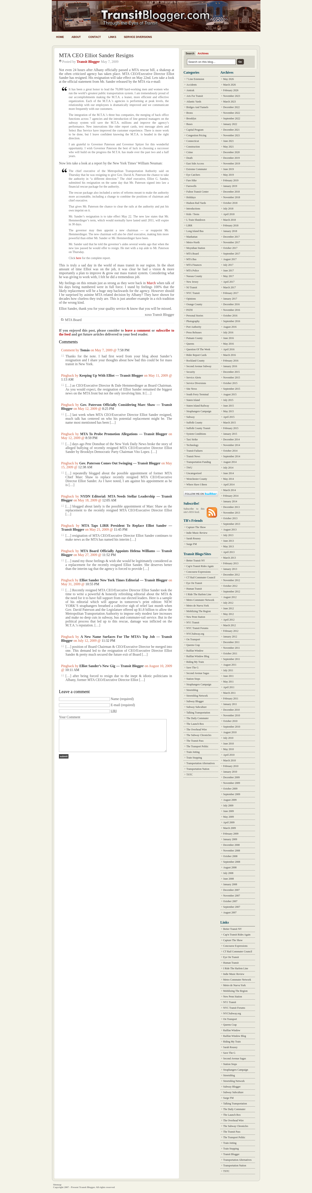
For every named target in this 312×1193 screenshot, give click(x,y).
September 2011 (231, 659)
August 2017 (230, 259)
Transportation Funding (198, 462)
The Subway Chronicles (198, 735)
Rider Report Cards (196, 355)
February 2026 (230, 90)
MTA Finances (194, 264)
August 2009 (230, 799)
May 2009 (228, 816)
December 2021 (231, 129)
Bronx (189, 112)
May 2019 (228, 174)
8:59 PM (91, 438)
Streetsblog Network (197, 695)
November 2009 (231, 783)
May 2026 (228, 79)
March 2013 (229, 557)
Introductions (193, 208)
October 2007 (230, 901)
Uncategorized (194, 473)
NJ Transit (191, 287)
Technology (192, 445)
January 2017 (230, 298)
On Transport (193, 639)
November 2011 (231, 647)
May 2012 (228, 614)
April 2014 (228, 484)
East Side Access (195, 163)
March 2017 (229, 287)
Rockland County (195, 360)
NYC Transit (193, 293)
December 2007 (231, 890)
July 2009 (228, 805)
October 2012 (230, 585)
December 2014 (231, 439)
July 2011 (228, 670)
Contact (94, 37)
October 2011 (230, 653)
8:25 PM (108, 408)
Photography (193, 321)
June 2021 (228, 141)
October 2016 (230, 315)
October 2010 (230, 721)
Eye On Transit (194, 583)
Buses (189, 124)
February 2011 (230, 698)
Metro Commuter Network (200, 599)
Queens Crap (193, 645)
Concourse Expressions (198, 571)
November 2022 (231, 112)
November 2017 (231, 242)
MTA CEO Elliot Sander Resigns (96, 55)
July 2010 (228, 737)
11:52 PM (109, 555)
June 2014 (228, 473)
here (78, 258)
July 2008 (228, 873)
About (76, 37)
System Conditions (196, 433)
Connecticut (192, 141)
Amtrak (190, 90)
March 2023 (229, 101)
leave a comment (137, 330)
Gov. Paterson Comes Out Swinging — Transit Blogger (120, 463)
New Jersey (192, 281)
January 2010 (230, 771)
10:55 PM (92, 584)
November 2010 (231, 715)
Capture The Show (196, 527)
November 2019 (231, 163)
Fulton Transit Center (197, 191)
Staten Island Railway (197, 405)
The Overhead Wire (196, 729)
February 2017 (230, 293)
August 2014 (230, 462)
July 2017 (228, 264)
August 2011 (229, 664)
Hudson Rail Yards (196, 202)
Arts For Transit (194, 95)
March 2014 (229, 490)
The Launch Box (195, 723)
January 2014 (230, 501)
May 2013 (228, 546)
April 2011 (228, 687)
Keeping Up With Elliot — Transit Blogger (111, 375)
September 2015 (231, 388)
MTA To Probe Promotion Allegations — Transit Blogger (123, 434)
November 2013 (231, 512)
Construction (193, 146)
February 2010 (230, 766)
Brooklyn (191, 118)
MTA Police (192, 270)
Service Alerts (193, 377)
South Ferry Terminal (197, 394)
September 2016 (231, 321)
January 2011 (230, 704)
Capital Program (194, 129)
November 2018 (231, 197)
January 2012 (230, 636)
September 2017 (231, 253)
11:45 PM (120, 529)
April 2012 (228, 619)
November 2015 (231, 377)
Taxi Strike (192, 439)
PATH (189, 309)
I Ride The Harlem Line (198, 594)
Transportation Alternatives (200, 763)
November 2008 (231, 850)
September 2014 (231, 456)
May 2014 (228, 478)
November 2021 (231, 135)
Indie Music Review (196, 532)
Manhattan (191, 236)
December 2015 (231, 371)
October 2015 (230, 383)
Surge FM (191, 544)
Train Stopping (194, 757)
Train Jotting (193, 752)
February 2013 (230, 563)
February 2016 (230, 360)
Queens (190, 343)
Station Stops (193, 678)
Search (190, 53)
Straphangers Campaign (198, 411)
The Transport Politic (197, 746)
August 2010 (230, 732)
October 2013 (230, 518)
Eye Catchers (193, 174)
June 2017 (228, 270)
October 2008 (230, 856)
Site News (191, 388)
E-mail (115, 705)
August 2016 (230, 326)
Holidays (191, 197)
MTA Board (73, 320)
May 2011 (228, 681)
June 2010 (228, 743)
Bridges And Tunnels (197, 107)
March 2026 (229, 84)
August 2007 (230, 912)
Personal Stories (194, 315)
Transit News (193, 456)
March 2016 (229, 355)
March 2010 (229, 760)
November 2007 (231, 895)
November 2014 (231, 445)
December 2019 (231, 157)
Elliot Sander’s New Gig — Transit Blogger (111, 666)
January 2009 (230, 839)
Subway (190, 416)
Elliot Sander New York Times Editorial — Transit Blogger (124, 580)
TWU (189, 467)
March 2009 (229, 828)
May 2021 (228, 146)
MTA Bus (191, 259)
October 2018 (230, 202)
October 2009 (230, 788)
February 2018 (230, 225)
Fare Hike (191, 180)
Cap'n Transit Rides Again (200, 566)
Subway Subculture (196, 706)
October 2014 (230, 450)
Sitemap (57, 1184)
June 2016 (228, 338)
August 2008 (230, 867)
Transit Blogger (88, 61)
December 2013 (231, 507)
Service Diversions (138, 37)
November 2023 (231, 95)
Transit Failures (194, 450)
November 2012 (231, 580)
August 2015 (230, 394)
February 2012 (230, 630)
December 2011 (231, 642)
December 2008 (231, 844)
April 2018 (228, 214)
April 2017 (228, 281)
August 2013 (230, 529)
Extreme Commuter (196, 169)
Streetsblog (192, 690)
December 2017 (231, 236)
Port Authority (193, 326)
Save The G (192, 667)
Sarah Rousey (193, 538)
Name (115, 699)
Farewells (191, 186)
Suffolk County (194, 422)
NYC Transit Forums (197, 628)
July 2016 (228, 332)
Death (189, 157)
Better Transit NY (195, 560)
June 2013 (228, 540)
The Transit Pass (194, 740)
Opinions (191, 298)
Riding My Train (195, 661)
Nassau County (194, 276)
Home (60, 37)
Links (112, 37)
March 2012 (229, 625)
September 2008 (231, 861)
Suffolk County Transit (198, 428)
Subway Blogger (195, 701)
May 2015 (228, 411)
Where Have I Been (196, 484)
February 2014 (230, 495)
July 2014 (228, 467)
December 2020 (231, 152)
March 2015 (229, 422)
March (151, 283)
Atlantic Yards (193, 101)
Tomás (85, 350)
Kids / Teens (192, 214)
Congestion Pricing (196, 135)
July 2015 (228, 400)
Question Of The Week (198, 349)
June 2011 (228, 676)
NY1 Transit (192, 622)
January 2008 (230, 884)
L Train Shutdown (195, 219)
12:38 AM (85, 467)
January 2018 (230, 231)
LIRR (189, 225)
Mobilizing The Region (198, 611)
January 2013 (230, 569)
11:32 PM (108, 640)
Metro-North (193, 242)
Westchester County (196, 478)
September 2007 (231, 906)
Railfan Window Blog (197, 656)
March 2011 (229, 692)
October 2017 (230, 248)
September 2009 (231, 794)
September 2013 (231, 523)
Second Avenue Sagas (197, 673)
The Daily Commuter (197, 718)
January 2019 (230, 186)
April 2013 (228, 552)
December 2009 (231, 777)
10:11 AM (72, 670)
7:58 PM (123, 350)
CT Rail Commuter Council (200, 577)
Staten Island (193, 400)
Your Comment (69, 717)
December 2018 (231, 191)
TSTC (189, 774)
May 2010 (228, 749)
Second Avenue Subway (198, 366)
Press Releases (194, 332)
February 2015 (230, 428)
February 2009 (230, 833)
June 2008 (228, 878)
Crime (189, 152)
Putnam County (194, 338)
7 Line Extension (195, 79)
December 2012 (231, 574)
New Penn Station (195, 616)
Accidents (191, 84)
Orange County (194, 304)
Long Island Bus (194, 231)
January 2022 (230, 124)
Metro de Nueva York (197, 605)
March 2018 (229, 219)
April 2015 (228, 416)
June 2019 (228, 169)
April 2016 (228, 349)
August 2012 (230, 597)
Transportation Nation (197, 768)
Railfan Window (194, 650)
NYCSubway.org (195, 633)
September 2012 (231, 591)
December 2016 (231, 304)
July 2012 (228, 602)
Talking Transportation (198, 712)
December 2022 (231, 107)
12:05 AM (109, 500)
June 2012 (228, 608)
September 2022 (231, 118)
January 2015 (230, 433)
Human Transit (194, 588)
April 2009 (228, 822)
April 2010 (228, 754)
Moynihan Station (195, 248)
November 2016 (231, 309)
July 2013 (228, 535)
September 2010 (231, 726)
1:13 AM (67, 379)
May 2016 (228, 343)
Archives (203, 53)
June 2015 (228, 405)
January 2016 (230, 366)
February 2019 (230, 180)
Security (190, 371)
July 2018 (228, 208)
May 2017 (228, 276)
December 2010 (231, 709)
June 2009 (228, 811)
